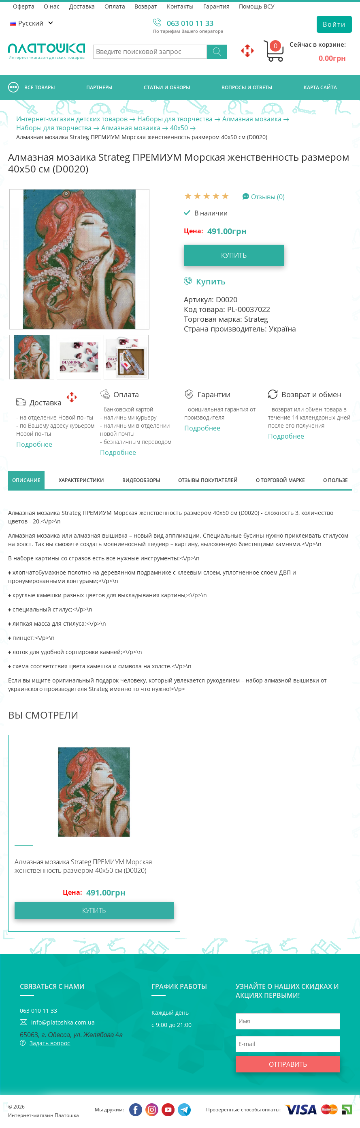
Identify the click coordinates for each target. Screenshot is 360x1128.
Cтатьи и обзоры (167, 87)
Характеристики (81, 480)
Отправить (288, 1065)
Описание (26, 480)
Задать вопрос (50, 1044)
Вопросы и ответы (247, 87)
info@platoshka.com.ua (63, 1023)
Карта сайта (320, 87)
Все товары (31, 87)
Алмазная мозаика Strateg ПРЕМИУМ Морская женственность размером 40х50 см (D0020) (83, 867)
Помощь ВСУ (258, 6)
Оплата (115, 6)
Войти (334, 24)
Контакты (181, 6)
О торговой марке (280, 480)
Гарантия (217, 6)
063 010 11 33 (190, 23)
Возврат (146, 6)
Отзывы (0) (268, 196)
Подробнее (34, 444)
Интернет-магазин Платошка (43, 1116)
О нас (52, 6)
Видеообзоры (141, 480)
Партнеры (99, 87)
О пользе (335, 480)
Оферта (23, 6)
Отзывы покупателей (208, 480)
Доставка (82, 6)
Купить (230, 255)
